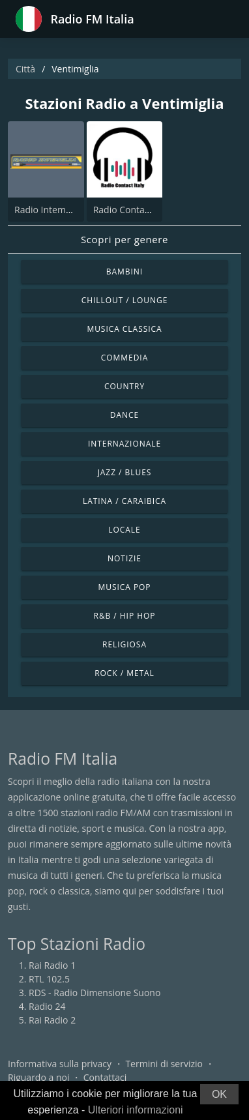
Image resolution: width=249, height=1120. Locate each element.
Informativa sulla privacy (59, 1063)
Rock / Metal (124, 673)
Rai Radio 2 (52, 1020)
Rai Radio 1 (52, 965)
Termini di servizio (164, 1063)
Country (124, 386)
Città (25, 69)
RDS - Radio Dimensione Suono (94, 992)
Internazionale (124, 443)
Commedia (124, 357)
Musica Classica (124, 328)
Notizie (124, 558)
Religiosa (124, 644)
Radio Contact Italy (133, 209)
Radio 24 (47, 1006)
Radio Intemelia (47, 209)
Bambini (124, 271)
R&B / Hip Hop (125, 615)
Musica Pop (124, 587)
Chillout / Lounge (124, 300)
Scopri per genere (124, 239)
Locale (124, 529)
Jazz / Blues (125, 472)
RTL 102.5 (49, 979)
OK (219, 1094)
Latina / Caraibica (124, 501)
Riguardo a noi (38, 1077)
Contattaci (105, 1077)
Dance (124, 414)
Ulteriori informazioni (135, 1109)
